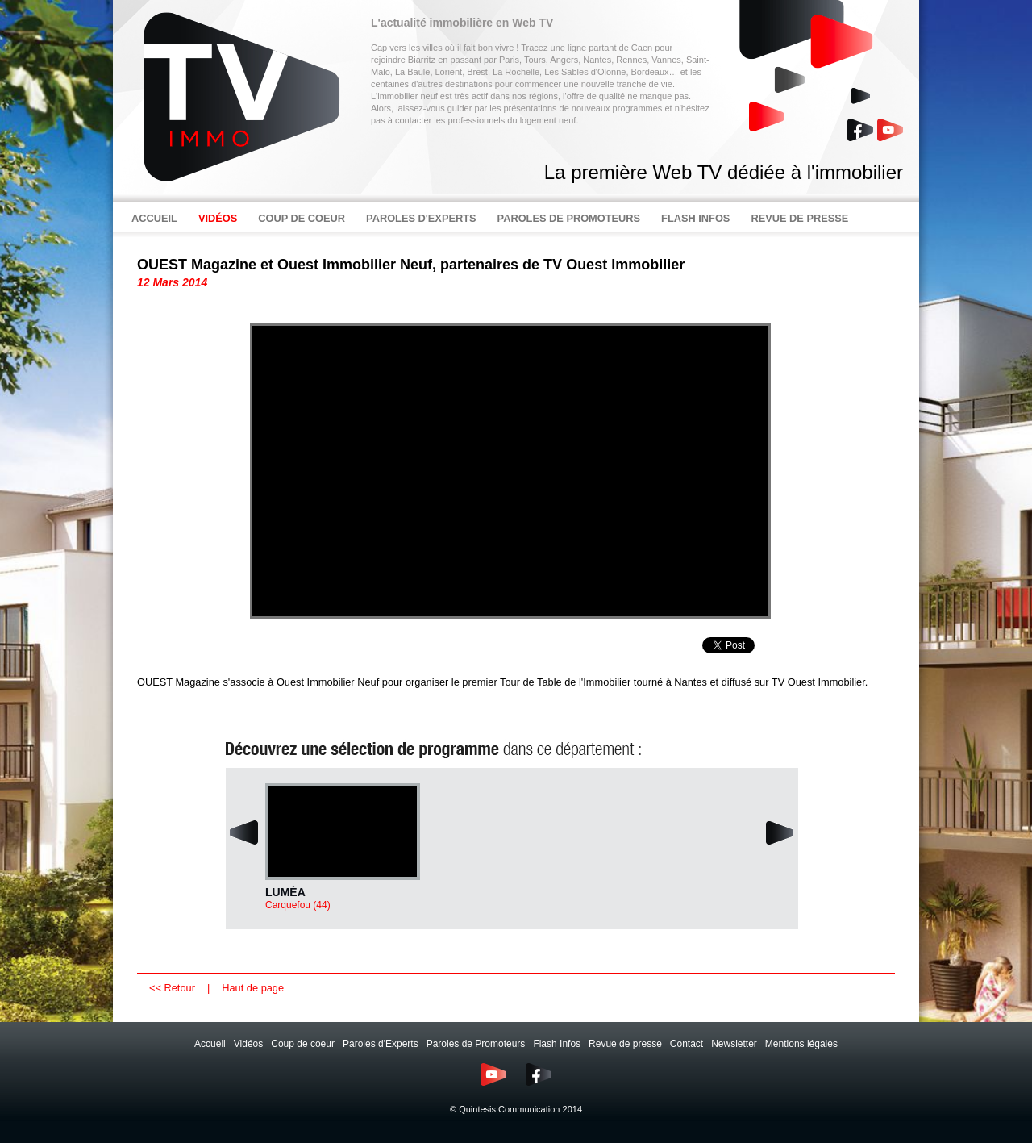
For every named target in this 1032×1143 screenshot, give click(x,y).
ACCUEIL (154, 218)
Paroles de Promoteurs (476, 1043)
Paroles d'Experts (380, 1043)
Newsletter (734, 1043)
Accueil (210, 1043)
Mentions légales (801, 1043)
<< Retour (172, 988)
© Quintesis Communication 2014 (516, 1109)
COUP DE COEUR (301, 218)
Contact (686, 1043)
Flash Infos (556, 1043)
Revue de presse (625, 1043)
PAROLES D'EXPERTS (421, 218)
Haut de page (253, 988)
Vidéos (248, 1043)
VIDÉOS (217, 218)
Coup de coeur (303, 1043)
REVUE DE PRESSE (799, 218)
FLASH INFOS (695, 218)
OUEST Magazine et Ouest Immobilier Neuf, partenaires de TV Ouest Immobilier (411, 265)
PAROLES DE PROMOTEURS (569, 218)
